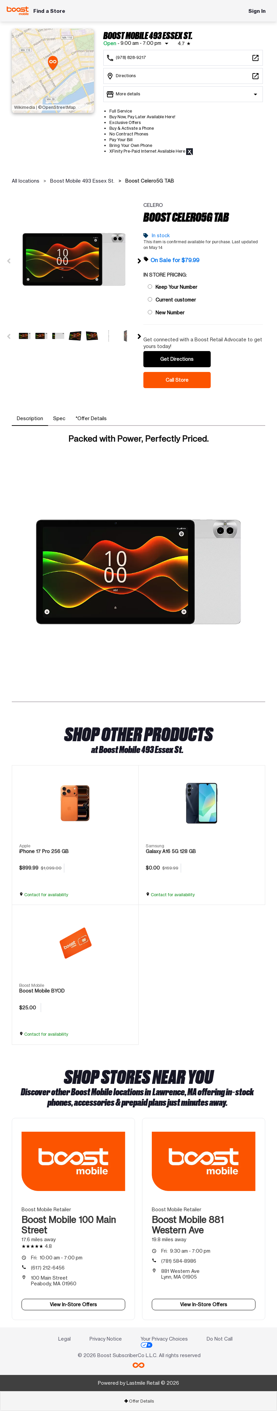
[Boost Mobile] (18, 10)
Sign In (257, 11)
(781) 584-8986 (178, 1261)
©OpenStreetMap (57, 107)
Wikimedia (24, 107)
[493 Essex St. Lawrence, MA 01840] (183, 76)
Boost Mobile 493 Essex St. (82, 181)
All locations (25, 181)
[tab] (30, 418)
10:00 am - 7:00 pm (56, 1257)
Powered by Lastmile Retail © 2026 (138, 1383)
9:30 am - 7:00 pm (185, 1251)
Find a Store (49, 11)
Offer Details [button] (139, 1401)
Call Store (177, 380)
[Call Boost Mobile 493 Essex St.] (183, 58)
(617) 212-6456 (48, 1268)
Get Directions (177, 359)
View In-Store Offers (73, 1304)
